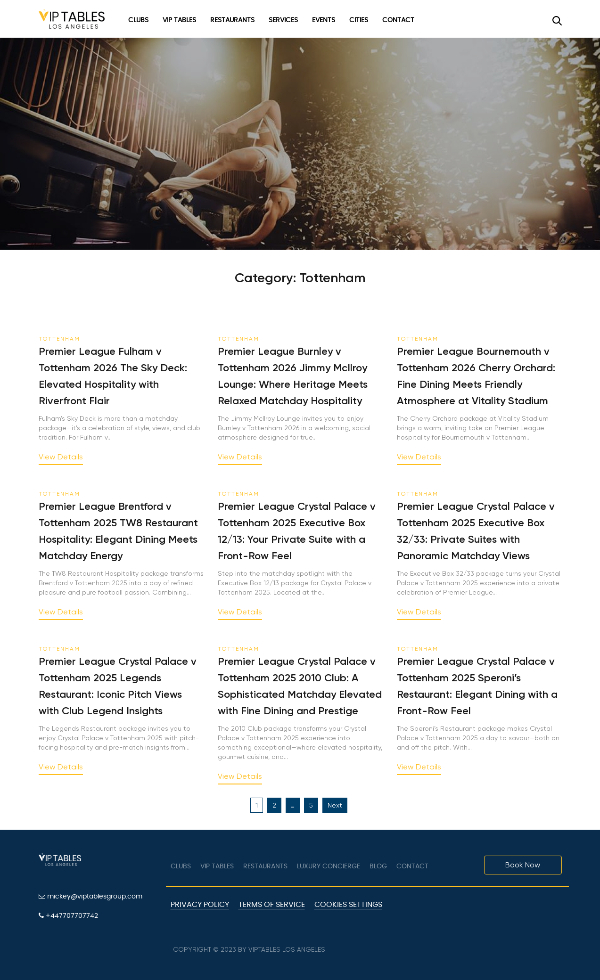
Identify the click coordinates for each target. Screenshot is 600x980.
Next (335, 805)
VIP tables (217, 866)
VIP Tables (179, 20)
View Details (61, 457)
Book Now (522, 864)
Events (323, 20)
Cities (358, 20)
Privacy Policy (200, 904)
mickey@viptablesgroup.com (90, 896)
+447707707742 (68, 915)
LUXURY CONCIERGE (328, 866)
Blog (378, 866)
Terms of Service (271, 904)
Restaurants (232, 20)
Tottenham (59, 338)
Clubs (138, 20)
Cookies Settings (348, 904)
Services (283, 20)
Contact (398, 20)
